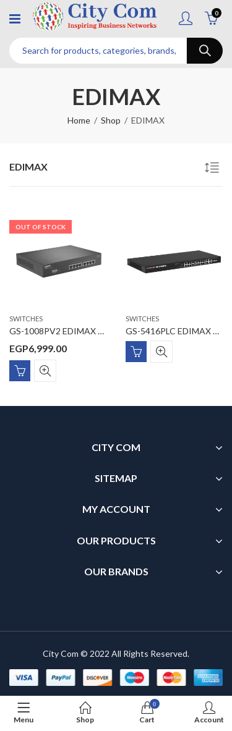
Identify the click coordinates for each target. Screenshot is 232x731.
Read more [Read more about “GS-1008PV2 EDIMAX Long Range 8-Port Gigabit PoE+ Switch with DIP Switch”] (19, 370)
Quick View (45, 371)
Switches (26, 319)
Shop (111, 120)
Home (78, 120)
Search (205, 51)
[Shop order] (213, 169)
